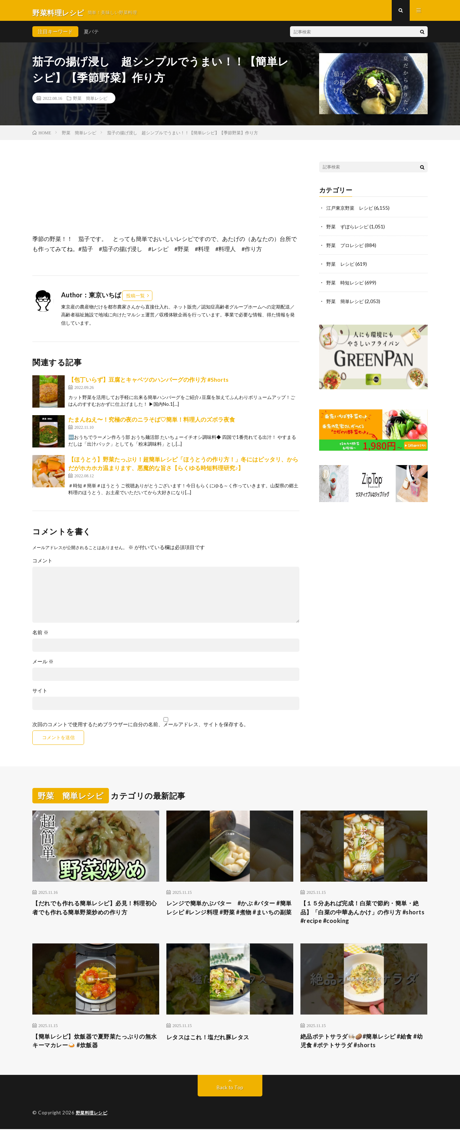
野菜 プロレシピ (346, 249)
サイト (39, 694)
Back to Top (230, 1095)
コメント (42, 564)
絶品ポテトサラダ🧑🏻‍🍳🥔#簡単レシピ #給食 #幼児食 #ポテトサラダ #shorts (362, 1048)
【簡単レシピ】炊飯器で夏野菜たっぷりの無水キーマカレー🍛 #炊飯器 (95, 1048)
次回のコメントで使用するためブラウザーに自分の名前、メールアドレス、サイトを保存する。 (140, 728)
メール (43, 665)
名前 (40, 636)
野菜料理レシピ (93, 1121)
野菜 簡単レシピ (90, 102)
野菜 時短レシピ (346, 286)
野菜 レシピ (341, 268)
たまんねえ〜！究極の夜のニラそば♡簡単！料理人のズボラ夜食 (151, 423)
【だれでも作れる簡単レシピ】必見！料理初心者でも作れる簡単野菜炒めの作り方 (95, 913)
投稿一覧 (135, 299)
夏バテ (91, 36)
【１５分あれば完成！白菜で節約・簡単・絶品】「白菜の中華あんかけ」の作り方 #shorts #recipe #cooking (363, 917)
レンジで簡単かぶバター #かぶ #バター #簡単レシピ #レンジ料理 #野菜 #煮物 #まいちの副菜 (228, 917)
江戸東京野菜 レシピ (351, 212)
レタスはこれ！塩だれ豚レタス (212, 1043)
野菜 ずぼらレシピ (349, 230)
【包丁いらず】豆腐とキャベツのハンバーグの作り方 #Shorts (148, 383)
